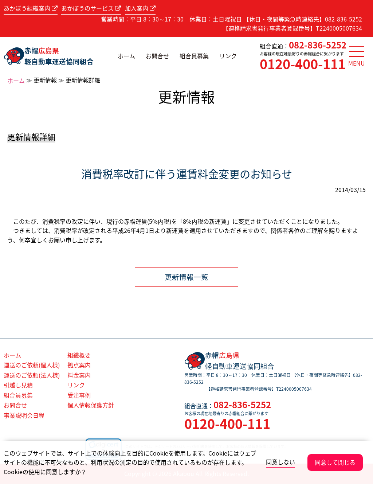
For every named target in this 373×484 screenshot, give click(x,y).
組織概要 (79, 355)
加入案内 (140, 8)
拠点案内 (79, 364)
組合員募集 (194, 55)
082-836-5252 (317, 44)
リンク (228, 55)
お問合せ (157, 55)
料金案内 (79, 375)
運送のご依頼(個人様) (32, 364)
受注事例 (79, 395)
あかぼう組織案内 (31, 8)
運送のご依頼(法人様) (32, 375)
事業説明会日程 (24, 415)
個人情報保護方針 (90, 405)
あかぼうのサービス (91, 8)
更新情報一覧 (186, 277)
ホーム (126, 55)
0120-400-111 (303, 64)
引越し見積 (18, 384)
